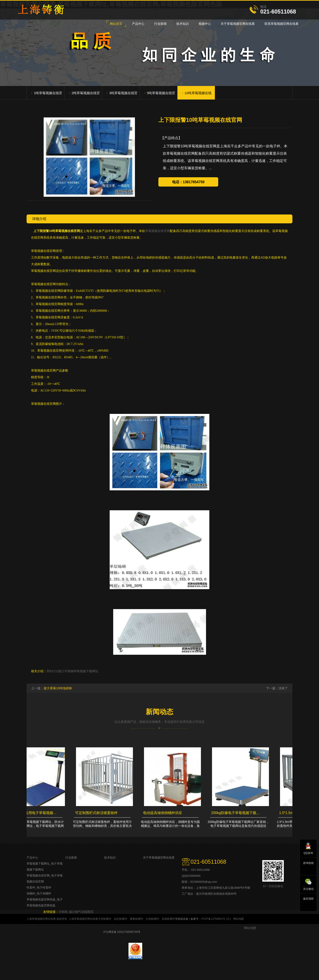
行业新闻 (71, 857)
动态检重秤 (120, 918)
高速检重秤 (168, 918)
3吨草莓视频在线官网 (122, 94)
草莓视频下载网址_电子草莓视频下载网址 (45, 866)
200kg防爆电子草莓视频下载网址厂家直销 (237, 813)
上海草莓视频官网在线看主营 (86, 918)
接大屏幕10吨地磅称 (58, 688)
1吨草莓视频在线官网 (46, 94)
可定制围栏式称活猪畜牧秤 (97, 813)
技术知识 (110, 857)
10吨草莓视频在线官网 (197, 94)
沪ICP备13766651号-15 (215, 918)
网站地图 (238, 918)
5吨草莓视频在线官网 (159, 94)
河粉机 (63, 912)
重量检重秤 (136, 918)
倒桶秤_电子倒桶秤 (39, 893)
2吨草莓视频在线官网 (84, 94)
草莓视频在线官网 (157, 231)
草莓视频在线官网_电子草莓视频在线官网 (45, 878)
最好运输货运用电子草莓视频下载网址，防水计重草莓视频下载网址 (33, 813)
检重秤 (107, 918)
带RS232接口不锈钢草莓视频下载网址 (72, 671)
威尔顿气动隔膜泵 (81, 912)
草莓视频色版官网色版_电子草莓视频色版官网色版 (45, 902)
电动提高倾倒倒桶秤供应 (163, 813)
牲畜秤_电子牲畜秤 (39, 887)
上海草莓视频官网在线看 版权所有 (47, 918)
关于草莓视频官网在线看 (159, 857)
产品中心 (32, 857)
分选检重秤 (152, 918)
